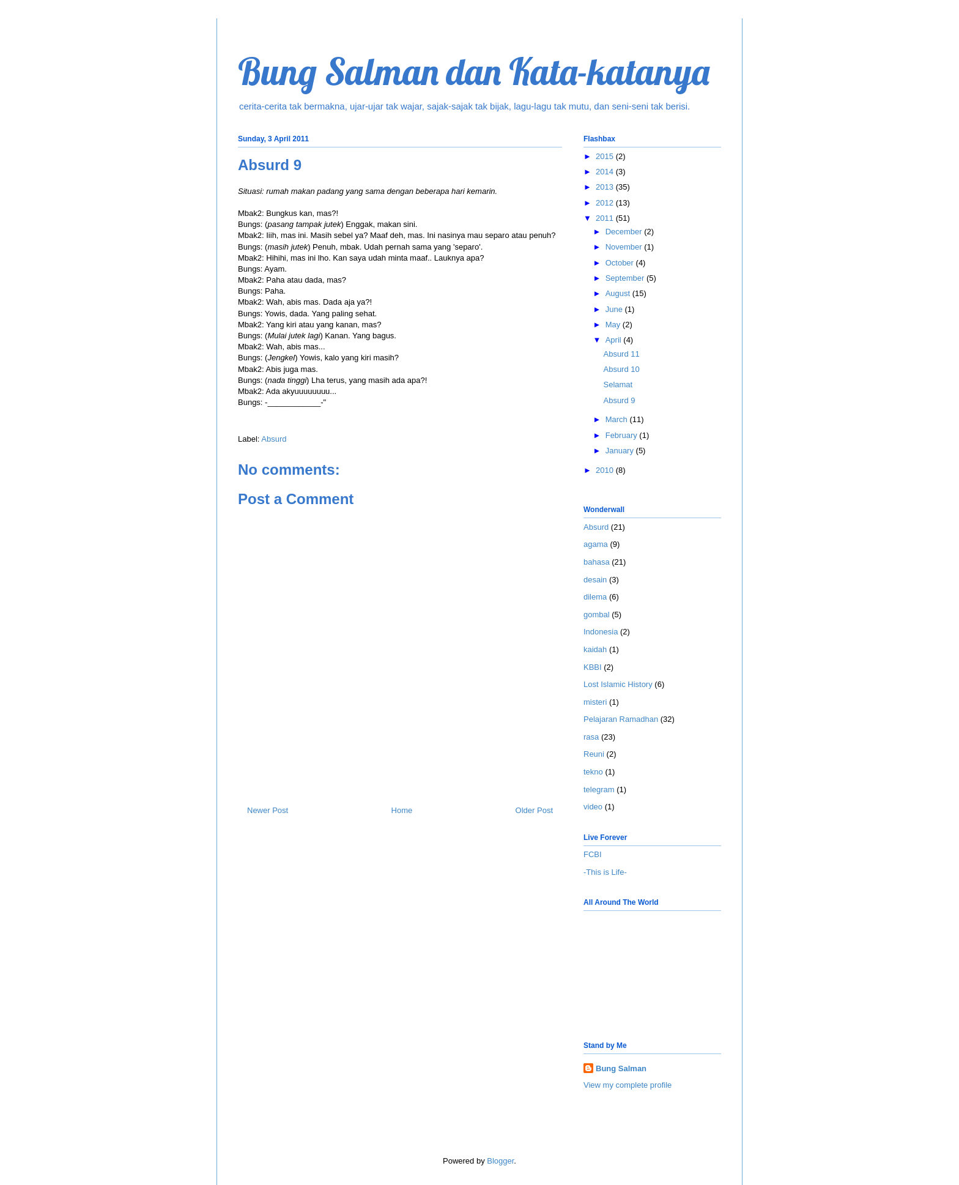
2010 (606, 470)
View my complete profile (627, 1085)
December (625, 231)
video (592, 806)
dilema (595, 596)
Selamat (617, 384)
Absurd (273, 439)
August (618, 293)
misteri (595, 702)
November (625, 246)
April (614, 339)
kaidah (595, 649)
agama (595, 544)
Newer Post (267, 810)
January (620, 450)
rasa (591, 736)
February (622, 435)
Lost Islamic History (618, 684)
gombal (596, 614)
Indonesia (600, 631)
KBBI (592, 667)
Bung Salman (621, 1068)
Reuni (593, 754)
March (617, 419)
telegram (599, 789)
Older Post (534, 810)
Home (402, 810)
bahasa (596, 561)
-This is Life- (605, 872)
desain (595, 579)
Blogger (500, 1160)
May (614, 324)
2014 (606, 171)
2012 (606, 202)
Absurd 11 (621, 353)
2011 (606, 218)
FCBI (592, 854)
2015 (606, 156)
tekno (593, 771)
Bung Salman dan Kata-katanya (473, 71)
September (625, 278)
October (620, 262)
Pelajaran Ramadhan (620, 719)
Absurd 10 (621, 369)
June (615, 309)
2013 (606, 186)
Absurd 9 (619, 400)
